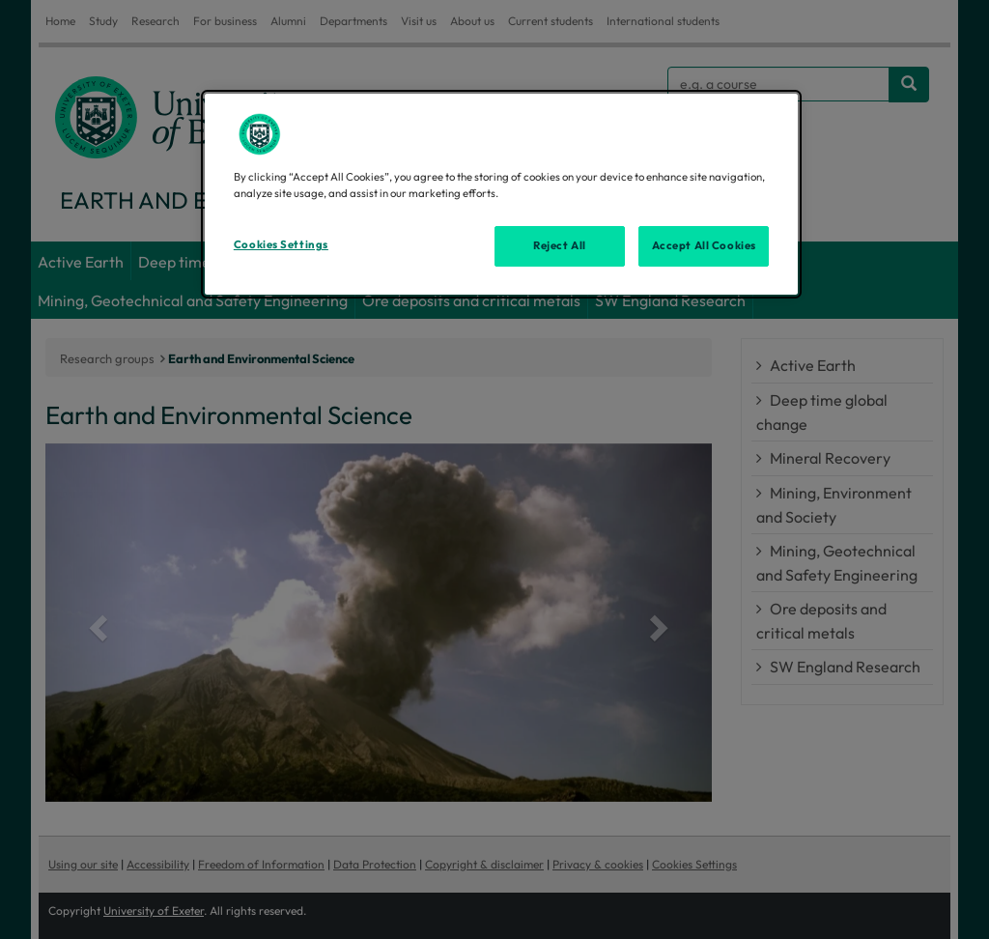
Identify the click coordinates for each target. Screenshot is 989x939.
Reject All (559, 245)
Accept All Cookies (704, 245)
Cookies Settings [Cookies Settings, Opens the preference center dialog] (281, 244)
